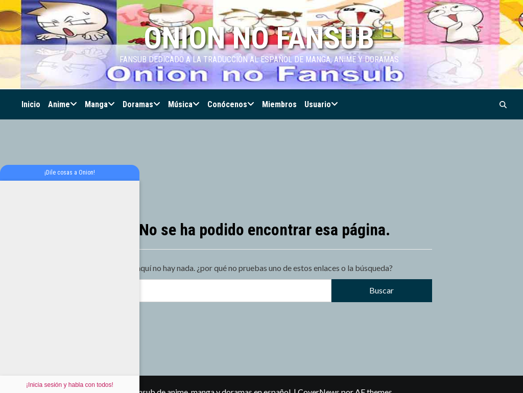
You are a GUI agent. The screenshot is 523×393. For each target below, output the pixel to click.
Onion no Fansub (259, 38)
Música (184, 104)
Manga (100, 104)
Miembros (279, 104)
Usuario (321, 104)
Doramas (141, 104)
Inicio (30, 104)
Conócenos (230, 104)
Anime (62, 104)
